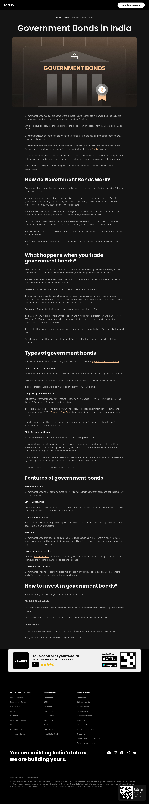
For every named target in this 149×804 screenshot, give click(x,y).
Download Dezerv (131, 5)
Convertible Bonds (17, 734)
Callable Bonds (16, 729)
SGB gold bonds (83, 702)
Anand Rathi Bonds (51, 734)
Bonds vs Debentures (85, 729)
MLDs (12, 711)
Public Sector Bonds (18, 720)
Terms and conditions (46, 786)
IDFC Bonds (48, 711)
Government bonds (84, 716)
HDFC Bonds (49, 716)
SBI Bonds (48, 707)
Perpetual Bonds (16, 697)
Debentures (81, 697)
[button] (24, 692)
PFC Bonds (48, 725)
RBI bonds (81, 720)
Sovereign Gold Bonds (61, 412)
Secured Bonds (16, 716)
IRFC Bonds (48, 720)
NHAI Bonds (48, 697)
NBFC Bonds (15, 707)
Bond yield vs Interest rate (87, 743)
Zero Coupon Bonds (18, 702)
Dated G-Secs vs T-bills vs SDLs (89, 739)
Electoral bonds (83, 707)
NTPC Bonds (49, 729)
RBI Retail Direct (41, 556)
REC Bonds (48, 702)
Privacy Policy (79, 786)
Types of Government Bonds (105, 361)
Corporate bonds (83, 734)
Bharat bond (82, 725)
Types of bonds (83, 711)
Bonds (66, 18)
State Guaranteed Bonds (19, 725)
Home (58, 18)
